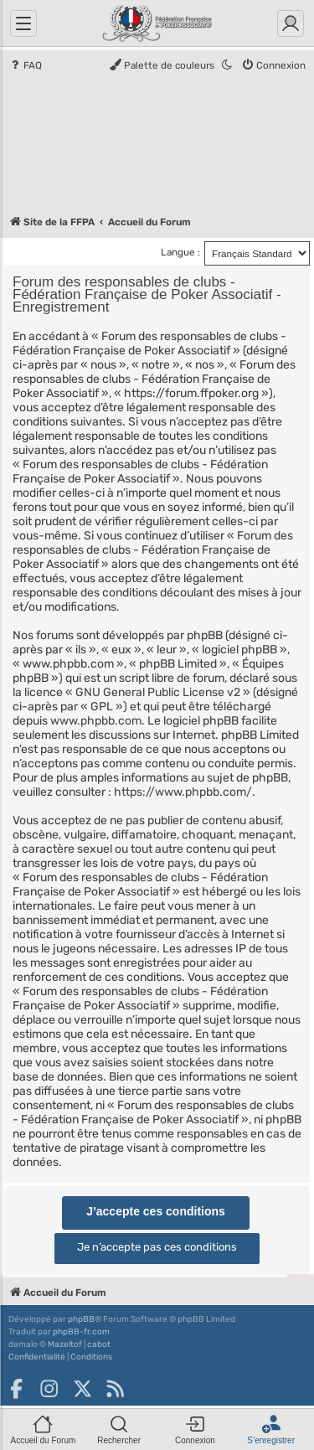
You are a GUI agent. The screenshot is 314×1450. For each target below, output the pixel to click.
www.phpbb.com (96, 721)
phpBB (81, 1319)
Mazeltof (65, 1344)
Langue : (180, 252)
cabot (99, 1344)
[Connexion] (290, 23)
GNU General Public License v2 (157, 692)
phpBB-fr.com (81, 1332)
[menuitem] (25, 66)
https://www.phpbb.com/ (183, 792)
